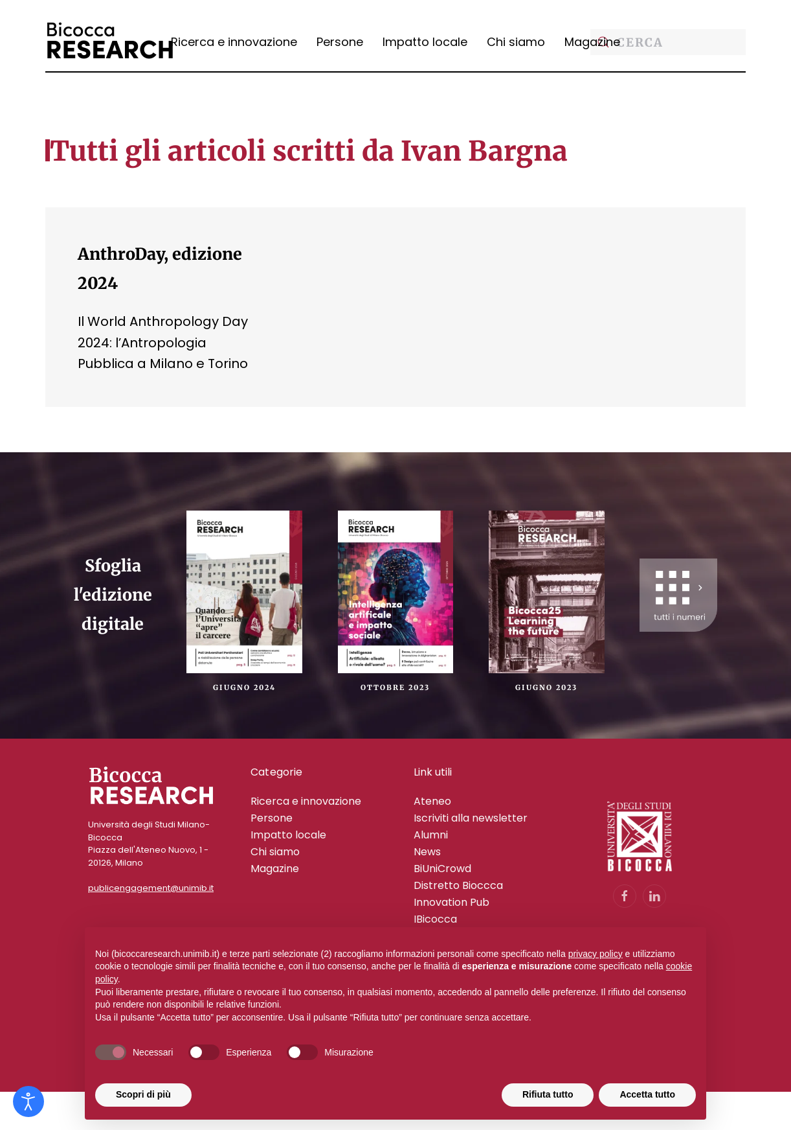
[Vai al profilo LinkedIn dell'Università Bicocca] (654, 896)
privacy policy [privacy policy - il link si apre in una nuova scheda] (595, 954)
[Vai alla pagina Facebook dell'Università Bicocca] (624, 896)
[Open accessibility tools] (28, 1101)
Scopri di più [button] (143, 1094)
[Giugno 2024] (244, 591)
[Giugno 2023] (546, 591)
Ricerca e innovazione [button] (234, 42)
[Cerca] (668, 42)
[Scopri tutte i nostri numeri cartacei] (678, 595)
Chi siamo (516, 42)
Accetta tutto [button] (647, 1094)
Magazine (592, 42)
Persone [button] (340, 42)
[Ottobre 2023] (395, 591)
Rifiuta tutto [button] (548, 1094)
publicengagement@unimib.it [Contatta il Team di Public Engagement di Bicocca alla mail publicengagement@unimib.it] (151, 888)
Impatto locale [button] (425, 42)
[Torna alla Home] (110, 42)
